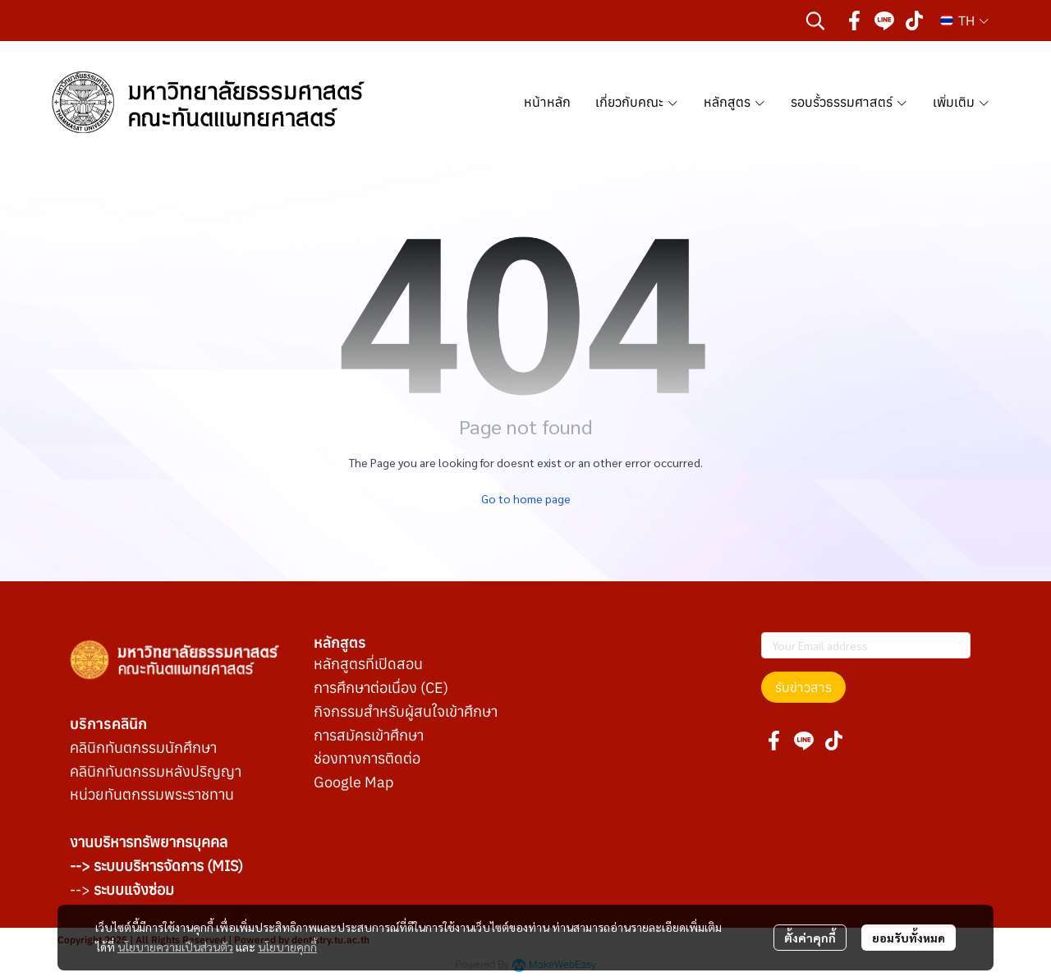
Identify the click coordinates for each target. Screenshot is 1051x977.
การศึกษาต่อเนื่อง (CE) (381, 687)
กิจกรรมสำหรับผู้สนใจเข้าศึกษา (406, 711)
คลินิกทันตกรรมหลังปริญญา (155, 771)
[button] (815, 20)
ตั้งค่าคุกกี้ (810, 937)
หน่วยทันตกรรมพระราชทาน (152, 794)
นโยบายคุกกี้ (287, 946)
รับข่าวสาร (803, 687)
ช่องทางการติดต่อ (367, 758)
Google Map (353, 782)
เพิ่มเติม (961, 102)
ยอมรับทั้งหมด (908, 937)
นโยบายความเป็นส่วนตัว (175, 946)
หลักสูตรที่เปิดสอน (368, 663)
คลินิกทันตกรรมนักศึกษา (143, 747)
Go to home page (526, 498)
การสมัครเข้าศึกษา (369, 735)
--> (122, 889)
